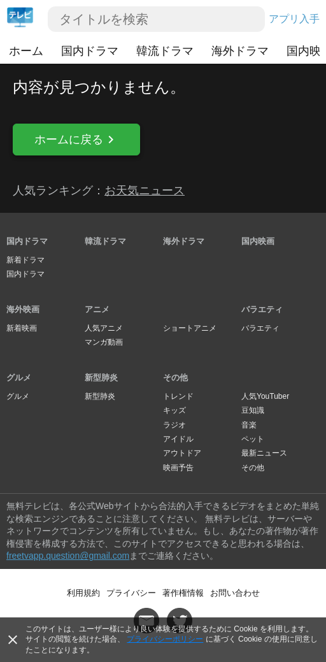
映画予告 (178, 467)
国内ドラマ (89, 51)
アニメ (97, 309)
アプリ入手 (294, 18)
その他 (175, 377)
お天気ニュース (144, 190)
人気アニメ (104, 328)
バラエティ (262, 309)
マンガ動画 (104, 342)
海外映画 (22, 309)
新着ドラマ (25, 259)
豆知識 (252, 410)
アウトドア (182, 453)
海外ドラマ (240, 51)
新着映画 (21, 328)
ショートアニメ (189, 328)
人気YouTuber (265, 396)
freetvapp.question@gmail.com (67, 555)
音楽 (249, 425)
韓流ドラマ (165, 51)
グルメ (18, 377)
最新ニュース (264, 453)
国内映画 (257, 241)
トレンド (178, 396)
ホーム (26, 51)
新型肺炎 (101, 377)
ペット (252, 439)
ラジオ (174, 425)
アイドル (178, 439)
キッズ (174, 410)
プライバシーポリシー (165, 639)
